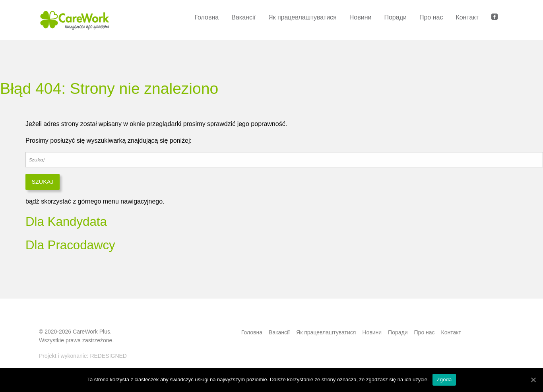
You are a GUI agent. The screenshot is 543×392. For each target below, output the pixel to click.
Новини (360, 17)
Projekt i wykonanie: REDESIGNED (83, 356)
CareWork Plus (91, 331)
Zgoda (444, 379)
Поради (395, 17)
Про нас (431, 17)
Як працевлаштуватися (302, 17)
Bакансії (243, 17)
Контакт (467, 17)
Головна (206, 17)
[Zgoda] (533, 380)
